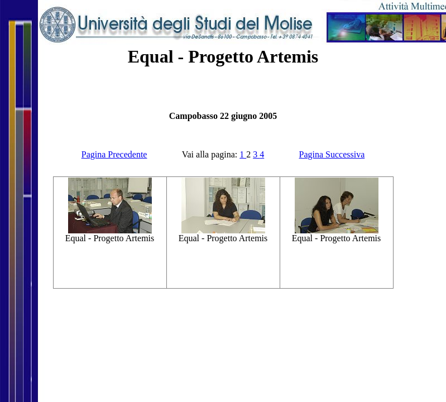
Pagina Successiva (332, 154)
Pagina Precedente (114, 154)
